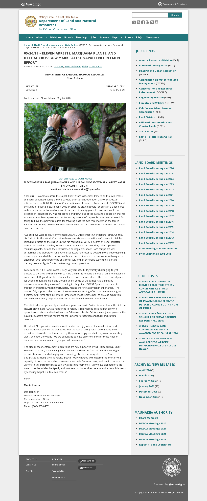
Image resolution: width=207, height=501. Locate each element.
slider (61, 45)
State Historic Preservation (155, 136)
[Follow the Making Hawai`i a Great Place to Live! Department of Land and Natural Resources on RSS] (138, 22)
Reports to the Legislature (155, 444)
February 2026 (147, 380)
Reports (117, 37)
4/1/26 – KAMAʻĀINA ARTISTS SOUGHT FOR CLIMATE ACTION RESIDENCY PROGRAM (157, 317)
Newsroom (152, 37)
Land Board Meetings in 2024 (156, 178)
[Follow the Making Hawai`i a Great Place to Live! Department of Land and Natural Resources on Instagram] (156, 22)
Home (29, 37)
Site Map (30, 471)
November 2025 (148, 396)
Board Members (148, 417)
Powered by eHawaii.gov (169, 485)
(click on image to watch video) (75, 178)
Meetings (82, 37)
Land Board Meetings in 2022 (156, 189)
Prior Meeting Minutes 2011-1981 (158, 248)
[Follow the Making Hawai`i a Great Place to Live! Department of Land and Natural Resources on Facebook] (143, 22)
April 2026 (145, 370)
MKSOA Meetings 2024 (152, 433)
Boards (68, 37)
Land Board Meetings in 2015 (156, 227)
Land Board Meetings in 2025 (156, 173)
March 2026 (146, 375)
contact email (88, 467)
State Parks (71, 45)
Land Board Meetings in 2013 (156, 237)
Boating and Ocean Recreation (157, 70)
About (40, 37)
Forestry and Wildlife (151, 103)
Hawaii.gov (32, 4)
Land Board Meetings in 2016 (156, 221)
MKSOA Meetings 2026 (152, 423)
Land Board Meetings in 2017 (156, 216)
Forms (129, 37)
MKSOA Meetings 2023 (152, 439)
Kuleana (104, 37)
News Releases (49, 45)
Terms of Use (58, 464)
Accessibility (58, 471)
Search (175, 15)
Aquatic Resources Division (155, 60)
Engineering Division (151, 97)
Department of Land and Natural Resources (67, 23)
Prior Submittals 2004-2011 (155, 253)
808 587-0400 (88, 461)
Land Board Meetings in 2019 (156, 205)
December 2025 (148, 391)
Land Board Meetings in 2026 (156, 168)
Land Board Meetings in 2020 (156, 200)
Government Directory (175, 4)
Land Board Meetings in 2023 (156, 184)
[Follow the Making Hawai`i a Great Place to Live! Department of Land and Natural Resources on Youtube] (147, 22)
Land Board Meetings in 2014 (156, 232)
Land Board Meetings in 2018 (156, 211)
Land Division (147, 117)
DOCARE (36, 45)
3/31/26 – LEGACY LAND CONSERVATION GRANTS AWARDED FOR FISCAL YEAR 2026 (158, 329)
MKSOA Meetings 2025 (152, 428)
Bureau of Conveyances (153, 65)
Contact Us (31, 464)
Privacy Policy (58, 477)
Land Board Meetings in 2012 (156, 243)
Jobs (93, 37)
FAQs (139, 37)
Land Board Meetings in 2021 (156, 195)
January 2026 (146, 386)
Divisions (55, 37)
